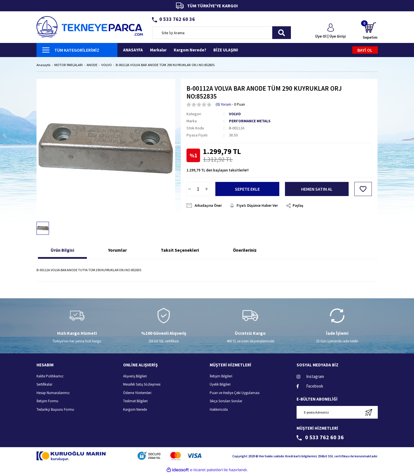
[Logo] (90, 26)
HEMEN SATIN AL (317, 189)
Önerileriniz (245, 250)
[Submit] (369, 412)
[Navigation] (77, 50)
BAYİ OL (364, 50)
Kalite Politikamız (50, 376)
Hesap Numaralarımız (53, 392)
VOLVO (235, 114)
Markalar (158, 50)
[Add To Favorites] (363, 189)
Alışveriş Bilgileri (135, 376)
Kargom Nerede (135, 409)
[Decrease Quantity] (189, 189)
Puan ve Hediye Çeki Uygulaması (234, 392)
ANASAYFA (133, 50)
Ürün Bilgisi (62, 250)
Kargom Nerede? (190, 50)
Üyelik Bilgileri (220, 384)
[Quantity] (198, 189)
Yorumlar (117, 250)
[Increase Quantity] (206, 189)
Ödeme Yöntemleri (137, 392)
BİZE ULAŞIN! (225, 50)
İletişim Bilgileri (221, 376)
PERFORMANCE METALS (250, 121)
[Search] (221, 32)
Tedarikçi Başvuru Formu (55, 409)
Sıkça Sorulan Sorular (226, 401)
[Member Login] (330, 31)
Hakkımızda (219, 409)
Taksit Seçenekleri (180, 250)
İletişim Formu (47, 401)
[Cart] (370, 31)
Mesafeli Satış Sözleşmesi (141, 384)
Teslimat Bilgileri (135, 401)
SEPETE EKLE (247, 189)
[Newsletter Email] (337, 412)
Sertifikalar (44, 384)
